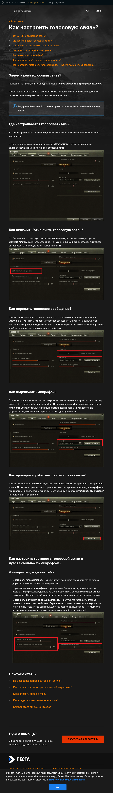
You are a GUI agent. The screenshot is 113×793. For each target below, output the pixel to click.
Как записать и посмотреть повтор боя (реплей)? (42, 687)
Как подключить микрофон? (27, 55)
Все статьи (17, 21)
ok (57, 787)
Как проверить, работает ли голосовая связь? (37, 60)
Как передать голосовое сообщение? (32, 50)
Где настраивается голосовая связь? (32, 40)
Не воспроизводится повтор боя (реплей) (37, 680)
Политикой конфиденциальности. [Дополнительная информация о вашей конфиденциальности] (67, 779)
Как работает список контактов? (32, 706)
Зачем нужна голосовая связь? (29, 36)
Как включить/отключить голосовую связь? (36, 45)
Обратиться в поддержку (83, 739)
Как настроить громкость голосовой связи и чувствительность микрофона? (53, 65)
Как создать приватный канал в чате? (36, 700)
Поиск (88, 12)
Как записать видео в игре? (29, 693)
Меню (98, 11)
